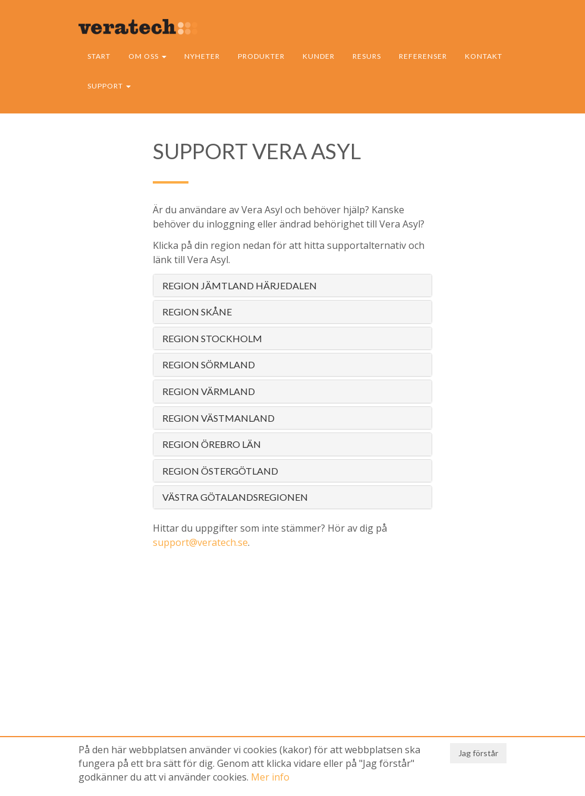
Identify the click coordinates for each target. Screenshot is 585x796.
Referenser (423, 56)
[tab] (292, 285)
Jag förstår (478, 753)
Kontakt (483, 56)
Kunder (319, 56)
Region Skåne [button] (197, 311)
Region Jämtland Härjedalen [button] (239, 285)
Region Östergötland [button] (220, 470)
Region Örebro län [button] (211, 444)
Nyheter (202, 56)
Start (99, 56)
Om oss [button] (147, 56)
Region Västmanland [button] (218, 418)
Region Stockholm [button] (212, 338)
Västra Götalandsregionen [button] (235, 497)
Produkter (261, 56)
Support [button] (109, 85)
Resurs (367, 56)
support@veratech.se (200, 542)
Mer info (270, 777)
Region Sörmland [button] (208, 364)
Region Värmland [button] (208, 391)
